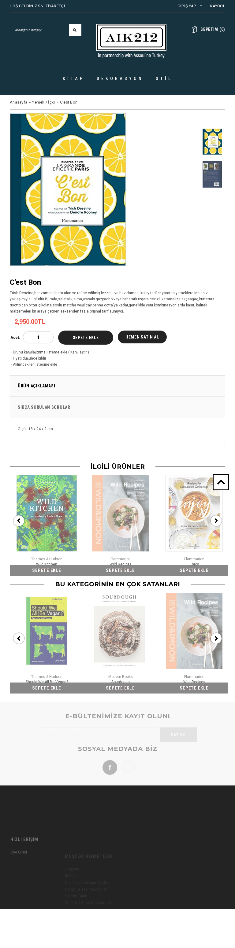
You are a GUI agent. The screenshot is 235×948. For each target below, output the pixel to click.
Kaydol (217, 6)
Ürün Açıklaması (36, 385)
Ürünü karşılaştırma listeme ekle (38, 352)
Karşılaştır (78, 352)
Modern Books (120, 677)
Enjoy (194, 564)
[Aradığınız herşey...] (39, 30)
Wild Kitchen (46, 564)
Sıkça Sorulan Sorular (44, 407)
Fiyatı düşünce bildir (28, 358)
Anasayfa (18, 102)
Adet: (15, 337)
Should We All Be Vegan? (47, 682)
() (212, 29)
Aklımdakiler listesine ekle (33, 364)
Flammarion (120, 559)
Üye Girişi (18, 873)
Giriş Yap (186, 6)
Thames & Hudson (46, 559)
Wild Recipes (121, 564)
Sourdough (120, 682)
